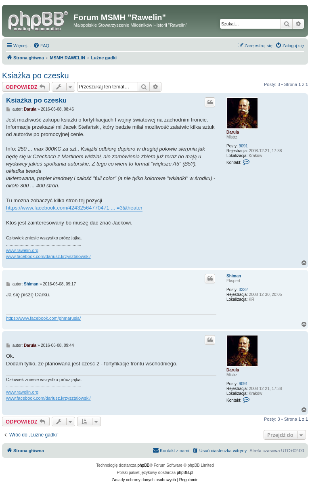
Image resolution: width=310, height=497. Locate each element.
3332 (243, 289)
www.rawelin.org (22, 250)
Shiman (233, 276)
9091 (243, 146)
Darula (232, 132)
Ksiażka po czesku (35, 75)
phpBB (144, 465)
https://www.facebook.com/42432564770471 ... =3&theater (74, 208)
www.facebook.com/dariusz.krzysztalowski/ (48, 256)
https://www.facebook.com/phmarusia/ (43, 318)
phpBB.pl (185, 472)
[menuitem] (41, 45)
